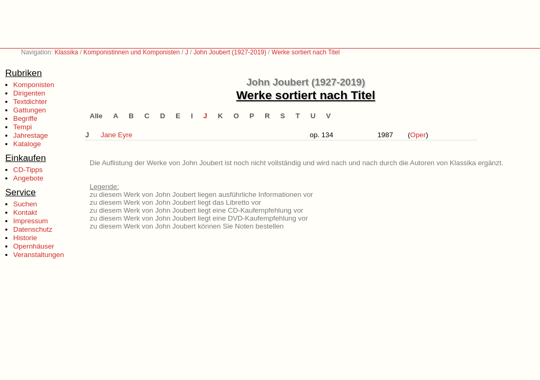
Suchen (25, 204)
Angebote (28, 178)
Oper (418, 135)
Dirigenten (29, 93)
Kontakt (25, 212)
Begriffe (25, 118)
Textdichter (30, 102)
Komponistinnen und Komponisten (131, 52)
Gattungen (29, 110)
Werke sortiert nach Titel (306, 52)
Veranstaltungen (38, 255)
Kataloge (27, 144)
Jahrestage (30, 135)
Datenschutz (32, 229)
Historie (25, 238)
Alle (96, 116)
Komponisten (33, 85)
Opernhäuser (33, 246)
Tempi (22, 127)
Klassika (66, 52)
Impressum (30, 221)
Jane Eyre (116, 135)
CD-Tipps (28, 170)
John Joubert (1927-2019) (230, 52)
